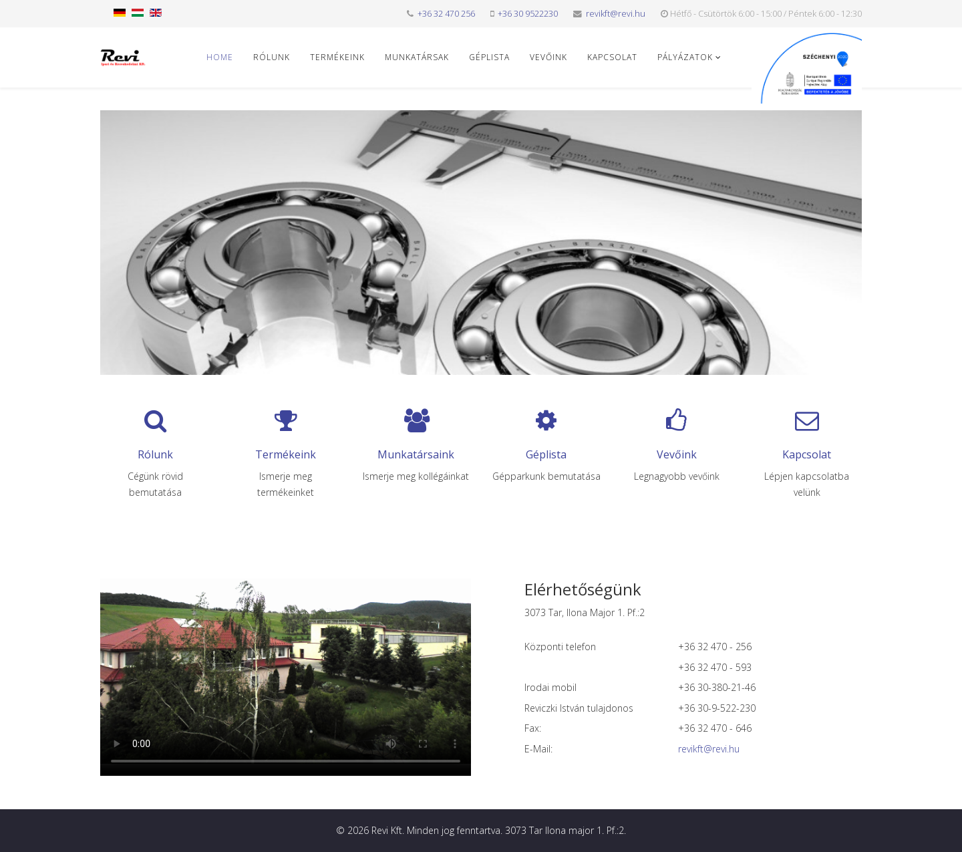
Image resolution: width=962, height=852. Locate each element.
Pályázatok (685, 57)
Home (219, 57)
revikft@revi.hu (615, 13)
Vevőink (548, 57)
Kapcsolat (612, 57)
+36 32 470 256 (446, 13)
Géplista (489, 57)
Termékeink (337, 57)
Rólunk (271, 57)
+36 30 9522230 (528, 13)
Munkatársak (417, 57)
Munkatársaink (415, 454)
